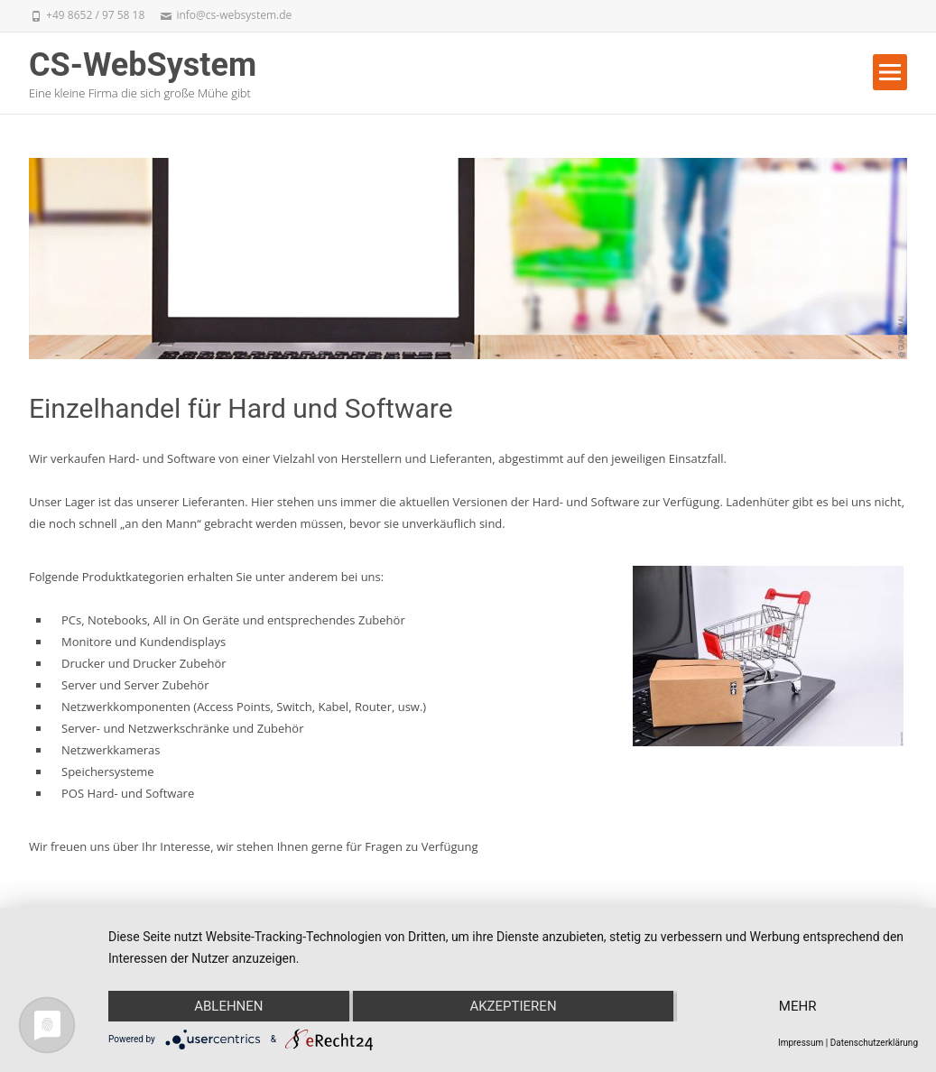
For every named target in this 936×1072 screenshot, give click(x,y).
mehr (798, 1006)
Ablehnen (228, 1006)
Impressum (800, 1043)
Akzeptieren (512, 1006)
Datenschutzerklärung (874, 1043)
